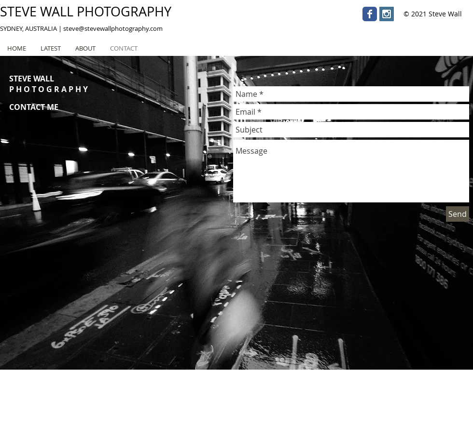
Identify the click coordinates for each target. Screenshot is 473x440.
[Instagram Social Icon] (386, 14)
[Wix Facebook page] (369, 14)
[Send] (457, 214)
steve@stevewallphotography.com (113, 28)
